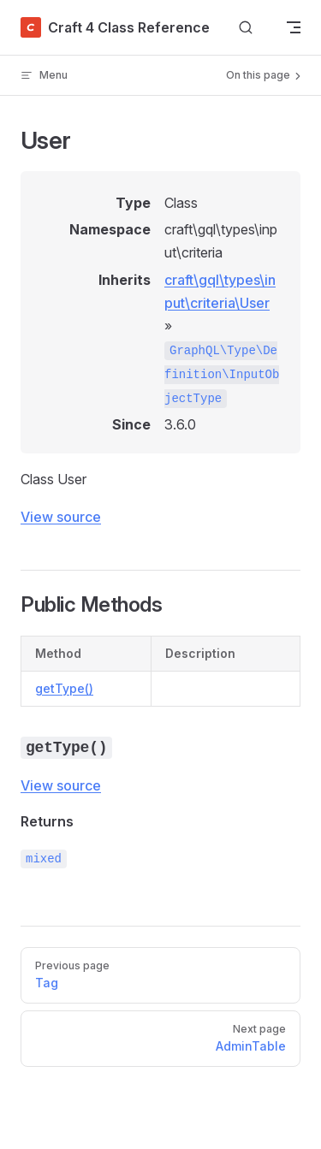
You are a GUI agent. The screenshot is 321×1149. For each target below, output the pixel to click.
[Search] (245, 27)
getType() (64, 688)
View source (61, 516)
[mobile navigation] (293, 27)
